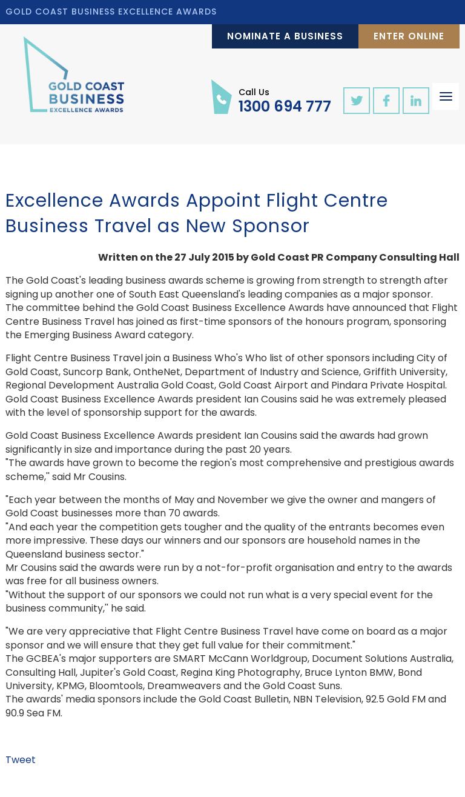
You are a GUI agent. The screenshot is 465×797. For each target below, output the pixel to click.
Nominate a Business (285, 36)
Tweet (20, 760)
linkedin (416, 100)
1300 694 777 (285, 100)
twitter (356, 100)
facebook (386, 100)
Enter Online (409, 36)
